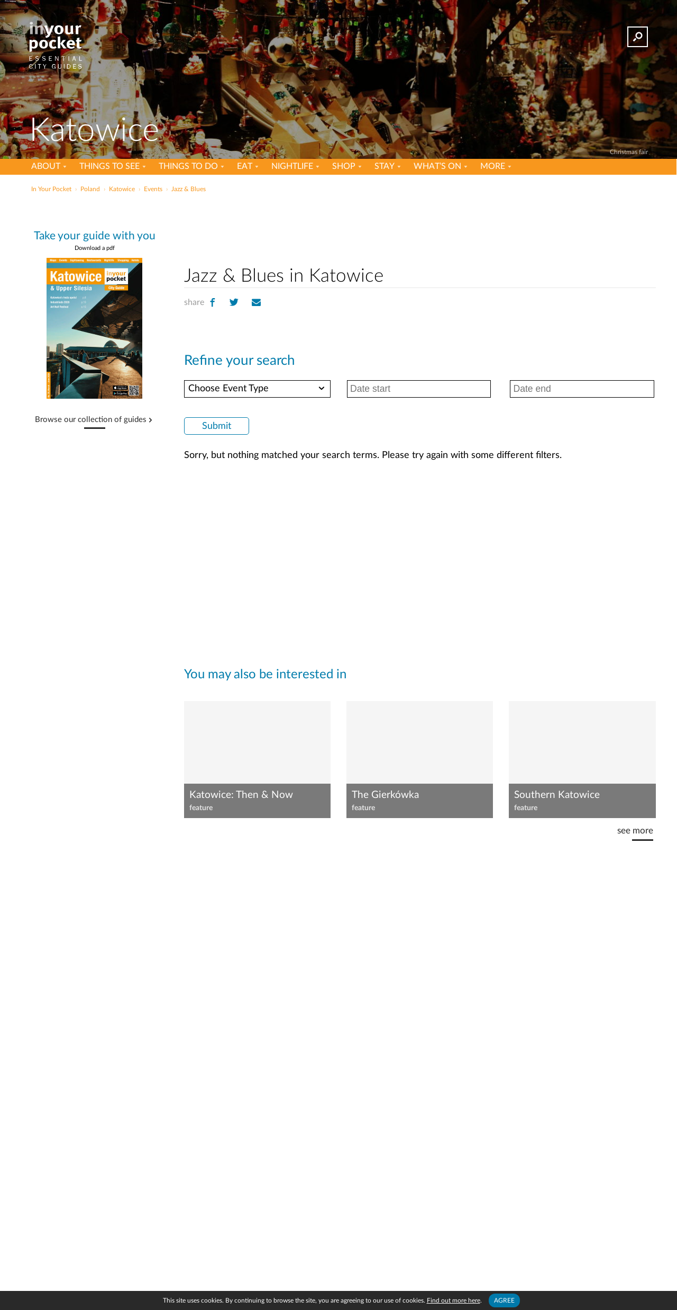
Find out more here (453, 1300)
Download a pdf (95, 248)
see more (635, 830)
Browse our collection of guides (91, 420)
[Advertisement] (419, 227)
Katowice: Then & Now (241, 795)
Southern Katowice (557, 795)
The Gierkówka (385, 795)
